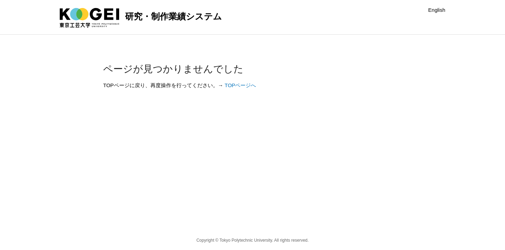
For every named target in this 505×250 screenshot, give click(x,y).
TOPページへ (240, 85)
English (436, 10)
